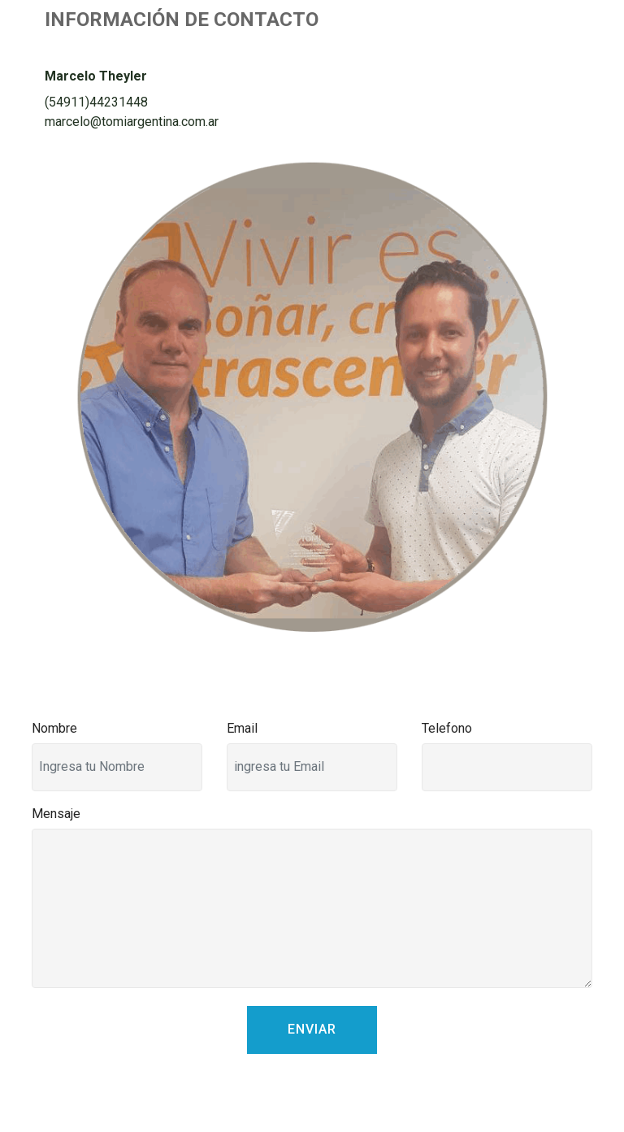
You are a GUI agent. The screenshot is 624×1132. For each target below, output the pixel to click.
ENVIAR (312, 1029)
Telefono (447, 728)
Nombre (54, 728)
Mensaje (56, 813)
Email (242, 728)
